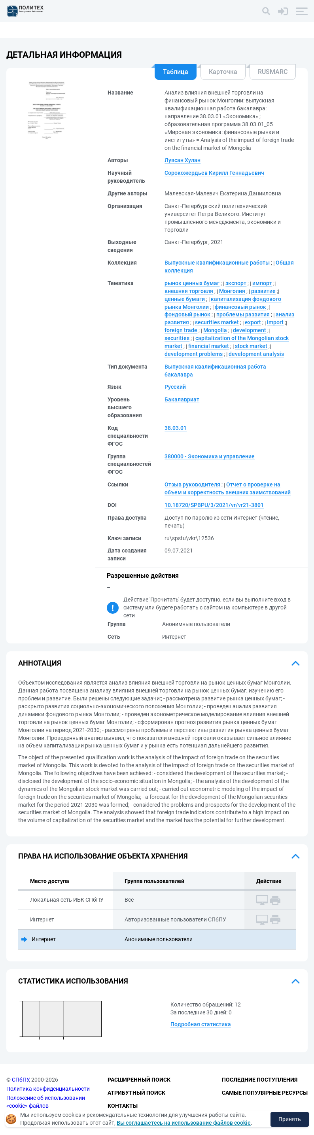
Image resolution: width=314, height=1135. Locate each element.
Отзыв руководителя (192, 484)
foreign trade (181, 330)
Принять (289, 1119)
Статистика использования (73, 981)
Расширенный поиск (139, 1080)
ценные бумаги (185, 299)
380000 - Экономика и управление (210, 456)
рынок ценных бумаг (192, 283)
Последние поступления (259, 1080)
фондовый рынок (187, 314)
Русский (175, 387)
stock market (251, 346)
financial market (208, 346)
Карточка (223, 72)
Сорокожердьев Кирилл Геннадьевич (214, 173)
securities (177, 338)
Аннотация (39, 663)
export (253, 322)
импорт (262, 283)
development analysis (256, 354)
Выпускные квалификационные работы (217, 262)
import (275, 322)
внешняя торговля (189, 291)
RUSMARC (273, 72)
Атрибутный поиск (136, 1093)
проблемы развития (243, 314)
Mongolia (215, 330)
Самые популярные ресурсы (265, 1093)
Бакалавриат (182, 399)
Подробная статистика (200, 1024)
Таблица (175, 72)
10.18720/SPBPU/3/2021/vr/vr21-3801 (214, 505)
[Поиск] (266, 11)
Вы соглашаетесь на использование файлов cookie (184, 1123)
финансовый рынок (240, 307)
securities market (217, 322)
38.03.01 (176, 428)
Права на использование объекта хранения (103, 856)
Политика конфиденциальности (48, 1089)
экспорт (235, 283)
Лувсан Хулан (183, 160)
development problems (194, 354)
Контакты (123, 1106)
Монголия (232, 291)
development (249, 330)
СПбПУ (20, 1080)
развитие (263, 291)
